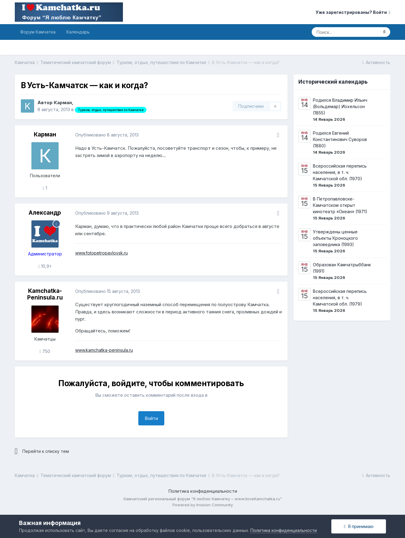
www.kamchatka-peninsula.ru (104, 350)
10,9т (44, 266)
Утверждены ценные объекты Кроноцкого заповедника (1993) (335, 238)
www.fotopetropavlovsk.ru (101, 252)
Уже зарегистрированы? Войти (353, 12)
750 (45, 351)
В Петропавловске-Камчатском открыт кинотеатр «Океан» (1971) (340, 205)
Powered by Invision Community (202, 504)
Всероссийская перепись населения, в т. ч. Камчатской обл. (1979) (340, 297)
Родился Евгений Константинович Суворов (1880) (340, 139)
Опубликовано (107, 134)
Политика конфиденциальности (202, 491)
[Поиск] (345, 32)
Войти (151, 418)
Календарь (78, 31)
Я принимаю (358, 526)
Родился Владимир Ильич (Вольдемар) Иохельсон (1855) (340, 106)
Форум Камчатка (38, 31)
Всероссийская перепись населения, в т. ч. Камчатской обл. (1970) (340, 172)
